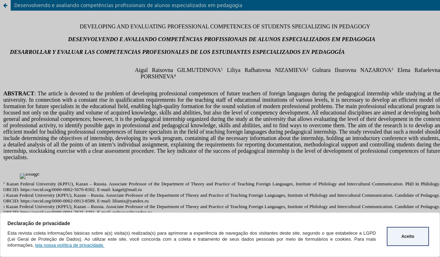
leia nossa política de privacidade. (69, 245)
